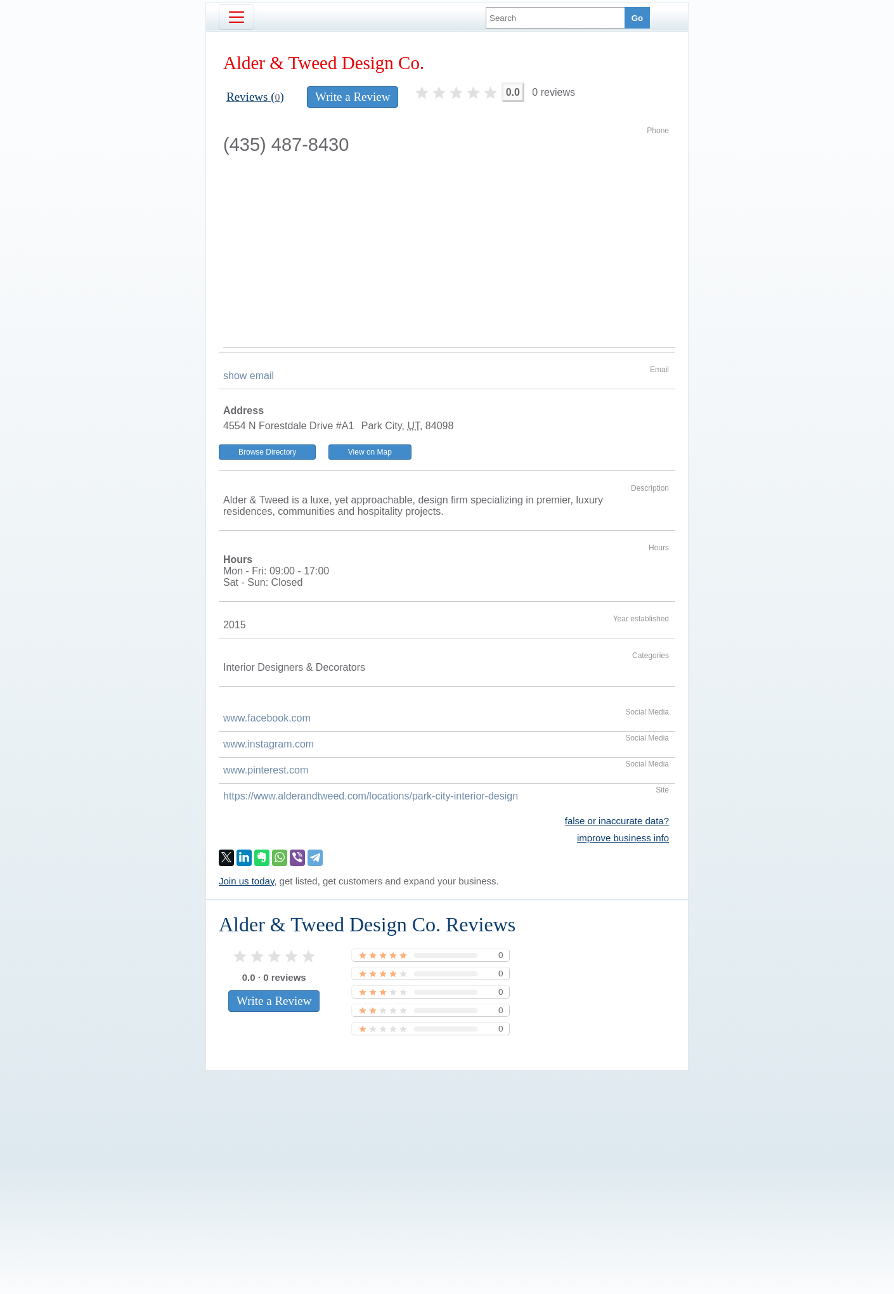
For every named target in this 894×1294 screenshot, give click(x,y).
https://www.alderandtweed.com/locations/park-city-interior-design (370, 796)
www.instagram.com (268, 744)
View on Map (370, 452)
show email (248, 375)
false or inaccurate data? (617, 820)
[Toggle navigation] (236, 17)
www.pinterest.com (265, 770)
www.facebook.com (267, 718)
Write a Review (352, 96)
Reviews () (255, 96)
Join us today (246, 881)
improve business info (623, 837)
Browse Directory (267, 452)
